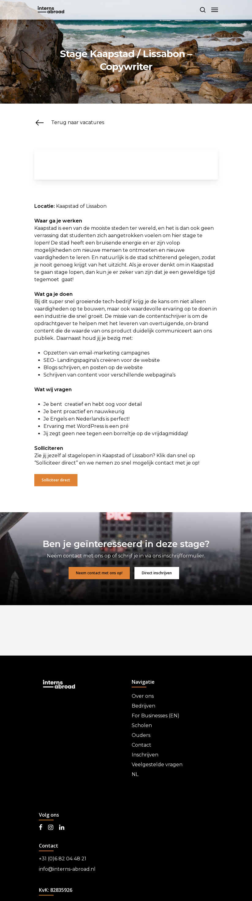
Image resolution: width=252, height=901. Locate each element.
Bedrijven (143, 706)
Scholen (142, 725)
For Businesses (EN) (155, 716)
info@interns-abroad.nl (67, 869)
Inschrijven (145, 755)
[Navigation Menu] (214, 10)
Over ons (143, 696)
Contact (141, 745)
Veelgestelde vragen (157, 764)
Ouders (141, 735)
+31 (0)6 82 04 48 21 (62, 859)
